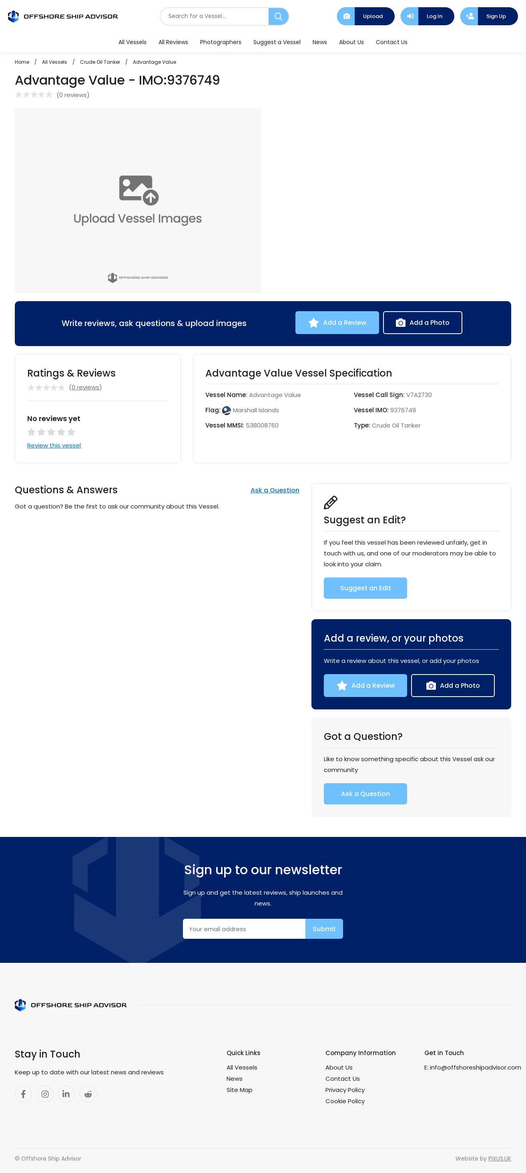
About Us (351, 42)
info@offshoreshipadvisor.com (475, 1067)
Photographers (220, 42)
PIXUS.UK (499, 1159)
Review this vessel (54, 445)
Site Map (240, 1090)
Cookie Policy (345, 1101)
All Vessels (132, 42)
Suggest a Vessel (277, 42)
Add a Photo (430, 322)
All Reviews (173, 42)
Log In (434, 16)
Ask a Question (275, 490)
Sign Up (496, 16)
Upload (373, 16)
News (320, 42)
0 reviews (73, 95)
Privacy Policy (345, 1090)
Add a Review (344, 322)
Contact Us (392, 42)
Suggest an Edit (365, 588)
